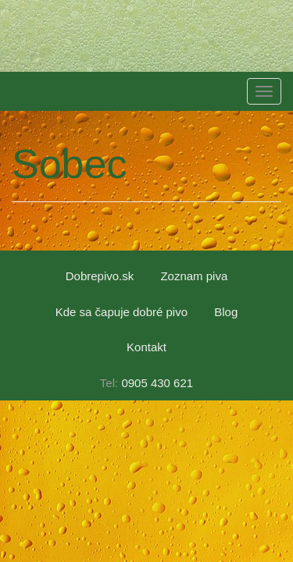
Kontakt (146, 347)
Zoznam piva (193, 276)
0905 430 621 (157, 382)
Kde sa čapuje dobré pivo (121, 311)
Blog (226, 311)
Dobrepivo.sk (100, 276)
